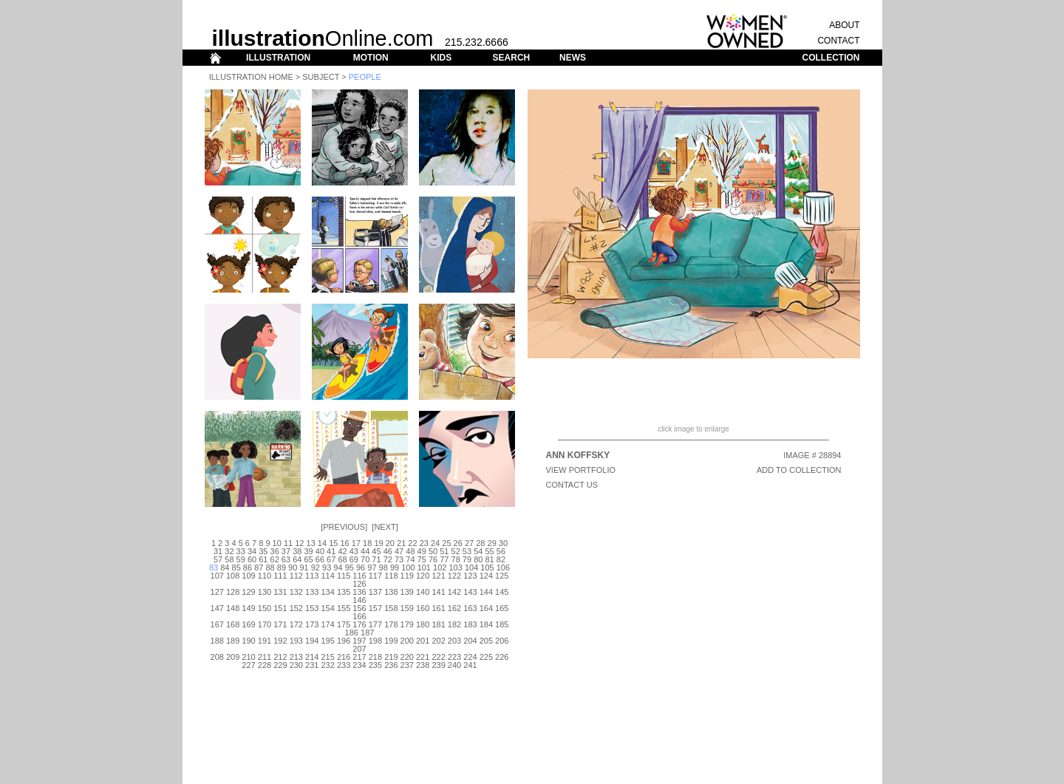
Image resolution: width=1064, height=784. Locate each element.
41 (331, 551)
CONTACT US (572, 484)
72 (387, 559)
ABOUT (844, 25)
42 (342, 551)
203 (454, 640)
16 (344, 543)
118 (391, 575)
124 (486, 575)
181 (438, 624)
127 (217, 591)
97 (371, 567)
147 (217, 608)
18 (367, 543)
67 (331, 559)
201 (422, 640)
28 (480, 543)
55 (489, 551)
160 (422, 608)
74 (410, 559)
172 (296, 624)
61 (263, 559)
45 (376, 551)
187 (367, 632)
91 (303, 567)
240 (454, 665)
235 (375, 665)
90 (292, 567)
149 (248, 608)
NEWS (572, 57)
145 (501, 591)
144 (486, 591)
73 (399, 559)
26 (458, 543)
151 (280, 608)
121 (438, 575)
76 (433, 559)
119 (407, 575)
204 (470, 640)
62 (274, 559)
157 (375, 608)
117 (375, 575)
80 (478, 559)
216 (343, 656)
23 (424, 543)
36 (274, 551)
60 (252, 559)
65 (308, 559)
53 (467, 551)
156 (359, 608)
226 (501, 656)
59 (240, 559)
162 (454, 608)
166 (359, 616)
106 (503, 567)
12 (299, 543)
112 (296, 575)
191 (264, 640)
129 (248, 591)
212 (280, 656)
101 (424, 567)
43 (353, 551)
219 (391, 656)
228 (264, 665)
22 (412, 543)
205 (486, 640)
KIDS (440, 57)
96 (360, 567)
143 (470, 591)
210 (248, 656)
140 (422, 591)
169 (248, 624)
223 (454, 656)
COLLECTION (831, 57)
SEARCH (512, 57)
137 (375, 591)
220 (407, 656)
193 (296, 640)
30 (503, 543)
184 (486, 624)
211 (264, 656)
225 (486, 656)
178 (391, 624)
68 (342, 559)
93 (326, 567)
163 (470, 608)
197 (359, 640)
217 (359, 656)
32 (229, 551)
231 (311, 665)
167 (217, 624)
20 (390, 543)
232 (327, 665)
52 (455, 551)
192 (280, 640)
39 (308, 551)
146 (359, 600)
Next (384, 526)
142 (454, 591)
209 (232, 656)
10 (277, 543)
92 (315, 567)
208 (217, 656)
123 (470, 575)
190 (248, 640)
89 (281, 567)
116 (359, 575)
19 (378, 543)
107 (217, 575)
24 (435, 543)
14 (322, 543)
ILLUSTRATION (278, 57)
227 (248, 665)
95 (349, 567)
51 (444, 551)
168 (232, 624)
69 (353, 559)
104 (471, 567)
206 (501, 640)
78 (455, 559)
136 (359, 591)
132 (296, 591)
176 (359, 624)
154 (327, 608)
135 (343, 591)
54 (478, 551)
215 (327, 656)
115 (343, 575)
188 (217, 640)
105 (487, 567)
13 (311, 543)
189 (232, 640)
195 (327, 640)
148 (232, 608)
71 (376, 559)
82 (501, 559)
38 (297, 551)
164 (486, 608)
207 (359, 648)
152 (296, 608)
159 (407, 608)
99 (394, 567)
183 (470, 624)
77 (444, 559)
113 (311, 575)
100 (408, 567)
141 (438, 591)
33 (240, 551)
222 (438, 656)
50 (433, 551)
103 (455, 567)
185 (501, 624)
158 (391, 608)
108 (232, 575)
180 (422, 624)
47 (399, 551)
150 (264, 608)
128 (232, 591)
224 (470, 656)
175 (343, 624)
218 (375, 656)
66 (320, 559)
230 (296, 665)
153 (311, 608)
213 (296, 656)
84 (224, 567)
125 (501, 575)
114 (327, 575)
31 (218, 551)
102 (439, 567)
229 (280, 665)
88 (269, 567)
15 (333, 543)
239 (438, 665)
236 (391, 665)
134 (327, 591)
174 (327, 624)
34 (252, 551)
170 (264, 624)
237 (407, 665)
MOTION (371, 57)
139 (407, 591)
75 (421, 559)
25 (446, 543)
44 (365, 551)
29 (492, 543)
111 (280, 575)
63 (286, 559)
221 (422, 656)
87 (258, 567)
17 (356, 543)
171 (280, 624)
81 (489, 559)
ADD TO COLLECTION (799, 470)
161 (438, 608)
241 (470, 665)
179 (407, 624)
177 (375, 624)
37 (286, 551)
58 (229, 559)
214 (311, 656)
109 (248, 575)
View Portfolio (581, 470)
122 (454, 575)
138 (391, 591)
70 (365, 559)
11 (288, 543)
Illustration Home (251, 76)
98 (383, 567)
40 (320, 551)
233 (343, 665)
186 (351, 632)
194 (311, 640)
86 (247, 567)
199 (391, 640)
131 (280, 591)
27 (469, 543)
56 (501, 551)
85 (236, 567)
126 (359, 583)
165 (501, 608)
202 (438, 640)
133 (311, 591)
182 (454, 624)
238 (422, 665)
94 (337, 567)
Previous (344, 526)
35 (263, 551)
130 (264, 591)
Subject (320, 76)
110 (264, 575)
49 (421, 551)
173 (311, 624)
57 (218, 559)
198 (375, 640)
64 (297, 559)
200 (407, 640)
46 (387, 551)
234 (359, 665)
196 (343, 640)
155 (343, 608)
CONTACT (838, 40)
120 (422, 575)
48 (410, 551)
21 (401, 543)
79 (467, 559)
